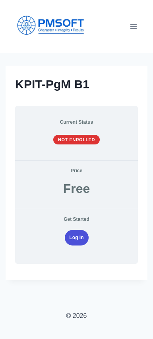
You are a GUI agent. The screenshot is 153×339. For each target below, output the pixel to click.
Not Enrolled (76, 139)
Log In (77, 237)
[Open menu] (133, 26)
